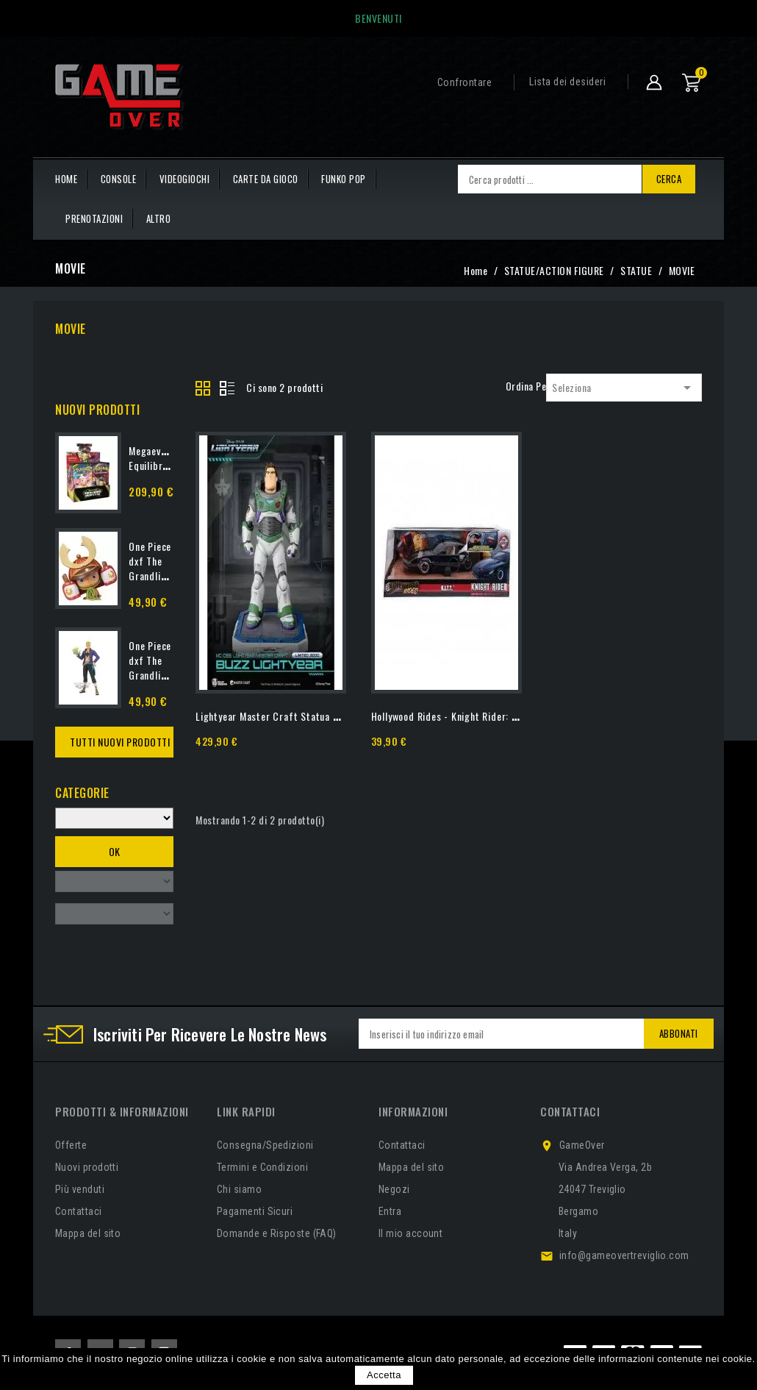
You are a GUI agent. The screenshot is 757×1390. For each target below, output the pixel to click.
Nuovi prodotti (86, 1167)
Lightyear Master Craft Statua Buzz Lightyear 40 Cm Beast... (331, 716)
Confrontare (464, 82)
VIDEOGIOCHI (184, 178)
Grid (203, 389)
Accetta (384, 1374)
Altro (158, 218)
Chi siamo (239, 1189)
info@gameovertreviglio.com (624, 1255)
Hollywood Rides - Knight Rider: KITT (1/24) (466, 716)
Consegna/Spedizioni (265, 1145)
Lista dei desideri (567, 81)
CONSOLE (119, 178)
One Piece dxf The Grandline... (154, 560)
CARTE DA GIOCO (265, 178)
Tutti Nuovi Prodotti (120, 741)
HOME (66, 178)
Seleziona (624, 387)
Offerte (71, 1145)
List (227, 389)
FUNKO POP (343, 178)
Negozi (394, 1189)
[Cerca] (550, 179)
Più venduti (79, 1189)
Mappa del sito (88, 1233)
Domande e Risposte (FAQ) (277, 1233)
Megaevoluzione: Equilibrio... (164, 458)
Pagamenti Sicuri (255, 1211)
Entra (389, 1211)
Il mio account (410, 1233)
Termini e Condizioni (262, 1167)
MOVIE (70, 329)
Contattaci (78, 1211)
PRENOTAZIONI (94, 218)
